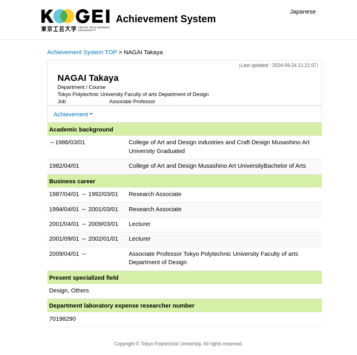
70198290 (62, 318)
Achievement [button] (71, 114)
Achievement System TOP (82, 52)
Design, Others (69, 290)
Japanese (303, 11)
